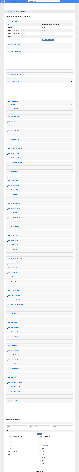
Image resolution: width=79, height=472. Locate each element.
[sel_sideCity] (56, 431)
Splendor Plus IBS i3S (22, 451)
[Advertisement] (39, 61)
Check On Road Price (48, 39)
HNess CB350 (57, 445)
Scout (22, 439)
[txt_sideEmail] (62, 426)
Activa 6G (57, 439)
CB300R (57, 442)
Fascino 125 (22, 442)
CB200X (57, 457)
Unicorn (57, 448)
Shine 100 (57, 454)
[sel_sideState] (22, 431)
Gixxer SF (22, 454)
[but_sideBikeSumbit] (39, 434)
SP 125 (57, 463)
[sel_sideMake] (22, 423)
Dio (57, 460)
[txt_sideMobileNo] (41, 426)
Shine (57, 451)
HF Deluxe (22, 445)
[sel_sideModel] (56, 423)
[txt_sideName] (16, 426)
